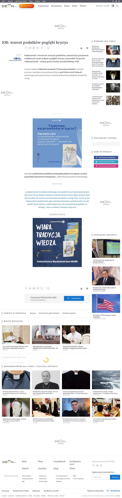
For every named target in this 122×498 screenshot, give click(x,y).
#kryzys (33, 313)
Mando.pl (36, 491)
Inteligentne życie (75, 462)
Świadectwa (42, 479)
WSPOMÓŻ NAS (113, 491)
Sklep (44, 1)
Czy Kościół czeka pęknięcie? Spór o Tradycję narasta (105, 420)
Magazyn (10, 1)
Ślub (23, 481)
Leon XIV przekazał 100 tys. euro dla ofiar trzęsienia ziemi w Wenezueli (16, 348)
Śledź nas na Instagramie (106, 166)
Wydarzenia (43, 6)
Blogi (30, 1)
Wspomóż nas (74, 298)
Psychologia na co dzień (63, 479)
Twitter (116, 1)
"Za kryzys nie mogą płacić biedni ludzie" (103, 261)
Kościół (18, 321)
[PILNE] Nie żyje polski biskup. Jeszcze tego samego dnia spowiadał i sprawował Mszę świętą (45, 393)
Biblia (3, 1)
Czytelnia (42, 468)
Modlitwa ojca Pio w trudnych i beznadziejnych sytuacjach (98, 86)
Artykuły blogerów (27, 479)
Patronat (62, 496)
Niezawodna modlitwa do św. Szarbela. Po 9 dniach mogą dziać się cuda (98, 74)
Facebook (113, 1)
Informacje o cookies (52, 496)
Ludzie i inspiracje (78, 479)
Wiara (66, 6)
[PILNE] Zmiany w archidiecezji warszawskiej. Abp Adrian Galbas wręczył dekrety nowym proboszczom (45, 421)
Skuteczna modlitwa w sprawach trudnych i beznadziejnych (98, 48)
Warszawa (99, 5)
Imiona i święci (43, 481)
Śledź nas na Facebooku (105, 158)
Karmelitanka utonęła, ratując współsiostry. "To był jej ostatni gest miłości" (105, 393)
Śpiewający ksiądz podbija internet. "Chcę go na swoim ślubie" (14, 420)
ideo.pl (118, 496)
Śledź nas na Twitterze (105, 162)
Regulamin (11, 496)
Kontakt (30, 496)
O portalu (4, 496)
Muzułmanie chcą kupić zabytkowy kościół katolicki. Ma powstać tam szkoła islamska (45, 348)
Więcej (82, 6)
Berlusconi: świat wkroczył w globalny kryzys (104, 288)
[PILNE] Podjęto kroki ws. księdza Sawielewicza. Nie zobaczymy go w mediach (74, 421)
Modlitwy (58, 481)
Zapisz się (115, 477)
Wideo (74, 6)
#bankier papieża (69, 313)
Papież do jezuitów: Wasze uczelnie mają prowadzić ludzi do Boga (76, 348)
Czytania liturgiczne (62, 476)
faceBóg (37, 1)
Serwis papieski (26, 476)
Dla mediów (37, 496)
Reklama (43, 496)
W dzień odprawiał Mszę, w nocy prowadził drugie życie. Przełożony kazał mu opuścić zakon (98, 63)
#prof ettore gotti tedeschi (49, 313)
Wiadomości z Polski (99, 264)
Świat (24, 461)
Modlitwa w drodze (21, 1)
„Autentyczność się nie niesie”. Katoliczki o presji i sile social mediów (98, 100)
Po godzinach (60, 461)
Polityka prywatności (21, 496)
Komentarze (56, 6)
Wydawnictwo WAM (21, 491)
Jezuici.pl (5, 491)
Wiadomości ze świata (99, 291)
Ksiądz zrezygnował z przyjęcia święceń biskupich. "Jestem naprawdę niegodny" (75, 393)
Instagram (119, 1)
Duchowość (42, 476)
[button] (112, 5)
